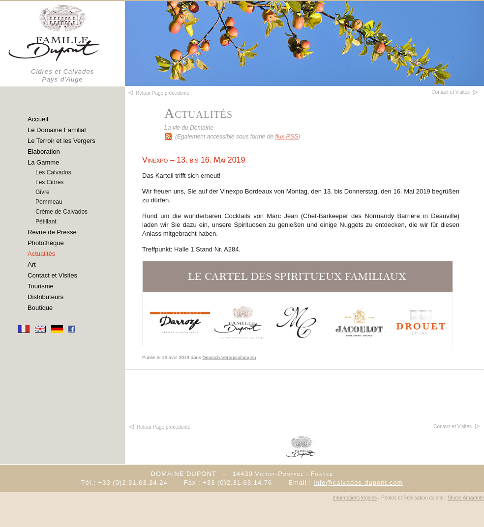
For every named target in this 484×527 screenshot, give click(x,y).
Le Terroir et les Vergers (61, 140)
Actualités (41, 253)
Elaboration (44, 151)
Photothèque (46, 243)
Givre (42, 192)
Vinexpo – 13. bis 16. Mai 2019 (193, 160)
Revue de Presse (52, 232)
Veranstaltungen (238, 357)
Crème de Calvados (61, 211)
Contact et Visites (52, 275)
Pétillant (46, 221)
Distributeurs (45, 297)
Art (32, 264)
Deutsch (211, 357)
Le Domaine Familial (57, 130)
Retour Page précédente (159, 427)
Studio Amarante (466, 497)
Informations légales (355, 497)
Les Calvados (53, 172)
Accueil (38, 119)
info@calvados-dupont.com (358, 482)
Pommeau (48, 201)
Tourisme (41, 286)
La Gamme (43, 162)
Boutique (40, 307)
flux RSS (286, 136)
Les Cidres (49, 182)
